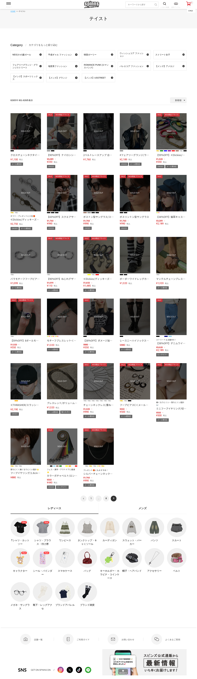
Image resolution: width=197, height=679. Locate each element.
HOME (13, 11)
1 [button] (91, 498)
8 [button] (106, 498)
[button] (84, 499)
